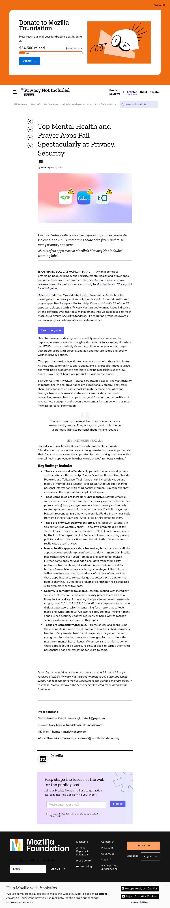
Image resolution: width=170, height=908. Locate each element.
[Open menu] (15, 92)
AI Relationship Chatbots (76, 104)
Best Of (35, 104)
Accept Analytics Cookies (141, 888)
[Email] (28, 869)
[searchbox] (140, 104)
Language (132, 855)
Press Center (84, 860)
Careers (106, 841)
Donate (154, 92)
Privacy (105, 847)
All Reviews (20, 104)
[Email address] (76, 804)
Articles (132, 92)
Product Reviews (114, 92)
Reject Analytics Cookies (141, 896)
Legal (104, 859)
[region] (85, 895)
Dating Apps (51, 104)
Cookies (106, 853)
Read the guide (51, 330)
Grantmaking (84, 866)
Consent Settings (139, 902)
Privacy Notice (55, 816)
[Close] (160, 5)
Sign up (118, 804)
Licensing (82, 841)
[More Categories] (107, 104)
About (143, 92)
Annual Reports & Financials (82, 851)
